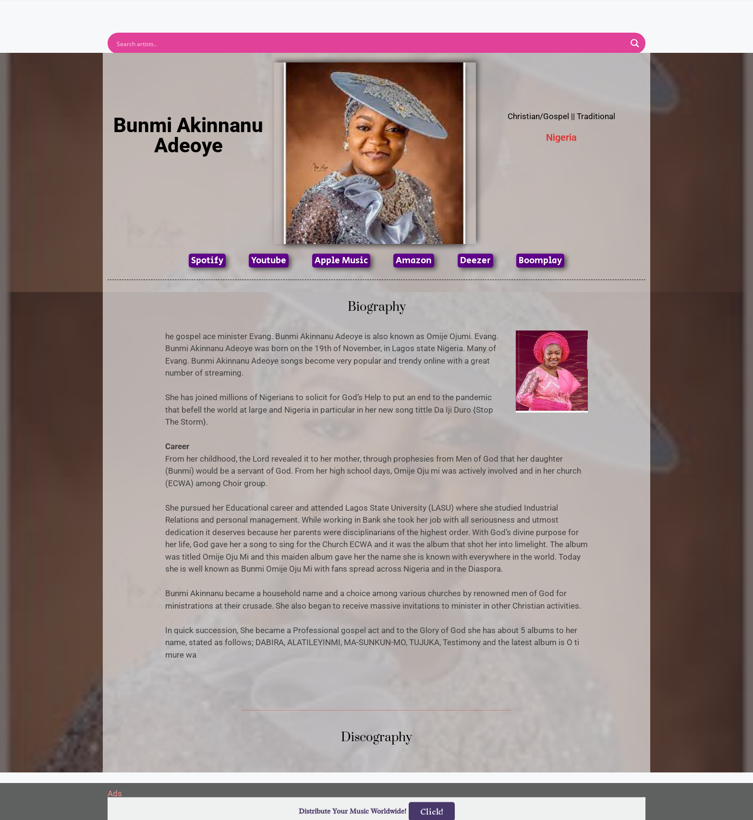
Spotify (207, 260)
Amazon (414, 260)
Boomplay (540, 260)
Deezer (475, 260)
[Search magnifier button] (635, 43)
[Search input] (370, 43)
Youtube (268, 260)
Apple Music (341, 260)
